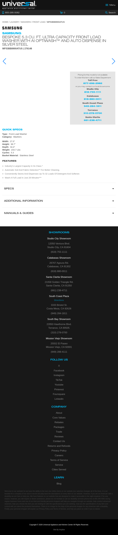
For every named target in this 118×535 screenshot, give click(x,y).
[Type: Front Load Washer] (59, 134)
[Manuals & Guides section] (59, 213)
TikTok (59, 380)
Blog (59, 483)
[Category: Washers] (59, 137)
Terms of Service (59, 460)
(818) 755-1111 (59, 252)
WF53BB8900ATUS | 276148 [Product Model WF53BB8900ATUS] (17, 48)
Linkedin (58, 399)
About (59, 413)
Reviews (59, 436)
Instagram (59, 375)
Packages (59, 427)
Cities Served (59, 469)
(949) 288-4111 (59, 352)
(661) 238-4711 (59, 290)
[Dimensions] (59, 145)
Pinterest (59, 389)
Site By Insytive (59, 530)
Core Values (59, 417)
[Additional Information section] (59, 201)
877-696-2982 (92, 83)
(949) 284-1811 (59, 313)
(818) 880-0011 (59, 271)
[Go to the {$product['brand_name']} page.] (12, 28)
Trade (59, 431)
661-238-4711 (92, 120)
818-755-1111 (92, 92)
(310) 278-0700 (59, 332)
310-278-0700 (92, 113)
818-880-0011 (92, 99)
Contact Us (59, 441)
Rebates (58, 422)
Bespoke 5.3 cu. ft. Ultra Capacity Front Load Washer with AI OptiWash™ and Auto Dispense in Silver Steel (54, 40)
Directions (59, 300)
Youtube (59, 384)
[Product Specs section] (59, 189)
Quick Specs (12, 129)
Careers (59, 455)
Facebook (59, 370)
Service (59, 465)
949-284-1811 (92, 106)
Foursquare (59, 394)
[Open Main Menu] (110, 5)
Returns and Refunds (59, 446)
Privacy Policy (59, 450)
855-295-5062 (99, 499)
